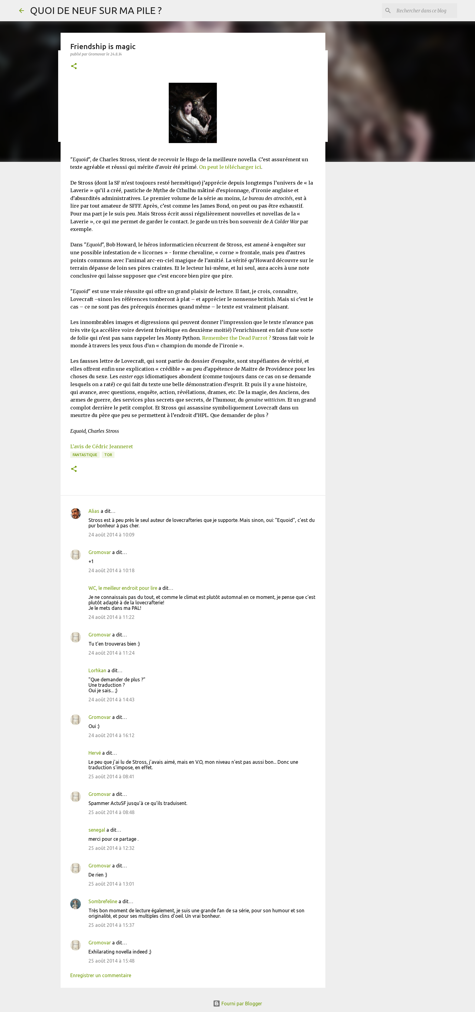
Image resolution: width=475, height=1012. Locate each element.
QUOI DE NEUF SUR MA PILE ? (96, 10)
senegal (96, 830)
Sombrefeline (102, 901)
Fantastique (85, 455)
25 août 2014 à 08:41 (111, 776)
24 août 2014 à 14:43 (111, 699)
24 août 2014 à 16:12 (111, 735)
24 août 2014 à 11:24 (111, 653)
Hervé (94, 753)
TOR (108, 455)
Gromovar (99, 552)
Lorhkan (97, 670)
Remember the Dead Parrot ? (236, 338)
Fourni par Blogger (237, 1003)
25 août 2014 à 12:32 (111, 848)
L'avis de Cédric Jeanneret (101, 446)
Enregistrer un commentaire (100, 975)
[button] (74, 66)
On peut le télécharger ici (230, 167)
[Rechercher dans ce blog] (425, 10)
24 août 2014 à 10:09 (111, 534)
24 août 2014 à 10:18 (111, 570)
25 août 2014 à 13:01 (111, 884)
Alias (93, 511)
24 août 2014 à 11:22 (111, 617)
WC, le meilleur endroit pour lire (122, 588)
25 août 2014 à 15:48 (111, 961)
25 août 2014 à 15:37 (111, 925)
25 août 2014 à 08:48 (111, 812)
